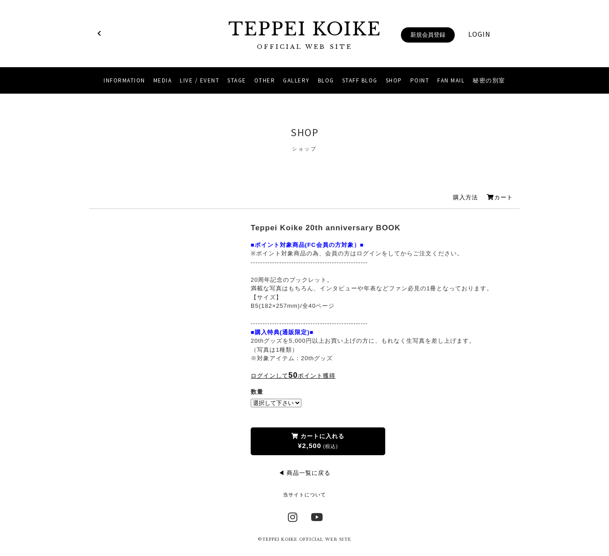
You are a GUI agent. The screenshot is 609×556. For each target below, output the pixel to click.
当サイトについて (304, 494)
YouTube (316, 516)
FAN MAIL (451, 80)
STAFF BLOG (360, 80)
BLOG (326, 80)
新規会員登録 (427, 34)
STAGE (236, 80)
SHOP (394, 80)
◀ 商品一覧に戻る (304, 473)
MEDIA (162, 80)
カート (500, 197)
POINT (420, 80)
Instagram (292, 516)
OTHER (264, 80)
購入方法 (465, 197)
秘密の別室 (489, 80)
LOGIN (479, 34)
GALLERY (296, 80)
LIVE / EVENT (199, 80)
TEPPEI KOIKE (304, 35)
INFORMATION (124, 80)
